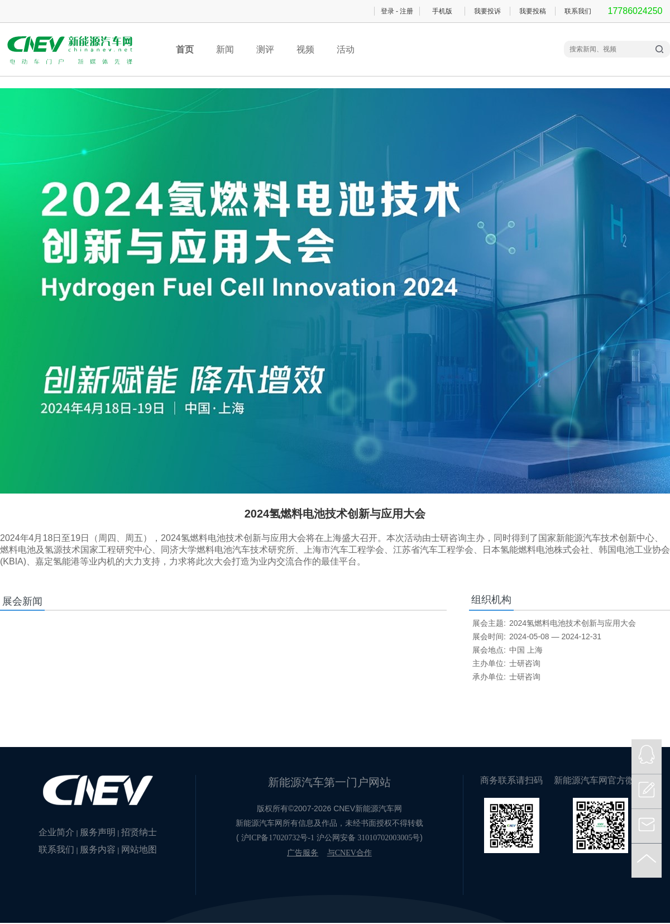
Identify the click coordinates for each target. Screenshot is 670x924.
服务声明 (98, 832)
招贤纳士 (139, 832)
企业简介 (56, 832)
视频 (305, 49)
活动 (346, 49)
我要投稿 (532, 11)
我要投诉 (487, 11)
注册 (406, 11)
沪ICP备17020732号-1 (277, 838)
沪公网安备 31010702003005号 (368, 838)
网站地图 (139, 849)
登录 (387, 11)
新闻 (225, 49)
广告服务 (302, 853)
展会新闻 (22, 601)
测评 (265, 49)
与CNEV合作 (349, 853)
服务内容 (98, 849)
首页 (185, 49)
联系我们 (577, 11)
